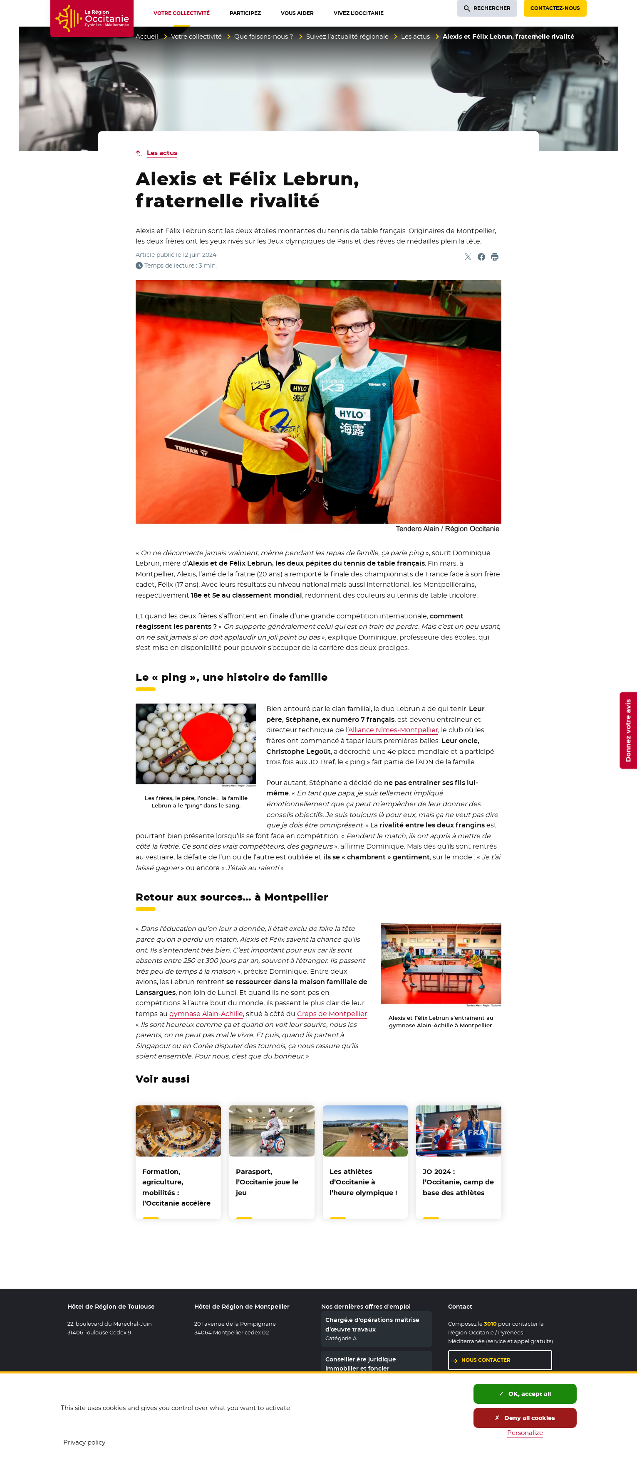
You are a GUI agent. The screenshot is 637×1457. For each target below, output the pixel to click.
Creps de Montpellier (332, 1014)
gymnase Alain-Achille (206, 1014)
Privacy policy (84, 1442)
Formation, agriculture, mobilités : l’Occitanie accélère (176, 1188)
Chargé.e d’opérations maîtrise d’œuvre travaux (372, 1324)
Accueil (147, 36)
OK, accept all (525, 1394)
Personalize (525, 1433)
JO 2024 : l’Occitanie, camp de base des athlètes (458, 1182)
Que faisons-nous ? (263, 36)
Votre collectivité (196, 36)
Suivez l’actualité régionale (347, 36)
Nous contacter (486, 1360)
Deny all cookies (525, 1418)
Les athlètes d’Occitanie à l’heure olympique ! (363, 1182)
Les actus (415, 36)
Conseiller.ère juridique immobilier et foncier (360, 1364)
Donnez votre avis (628, 730)
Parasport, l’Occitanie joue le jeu (267, 1182)
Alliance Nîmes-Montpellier (393, 730)
